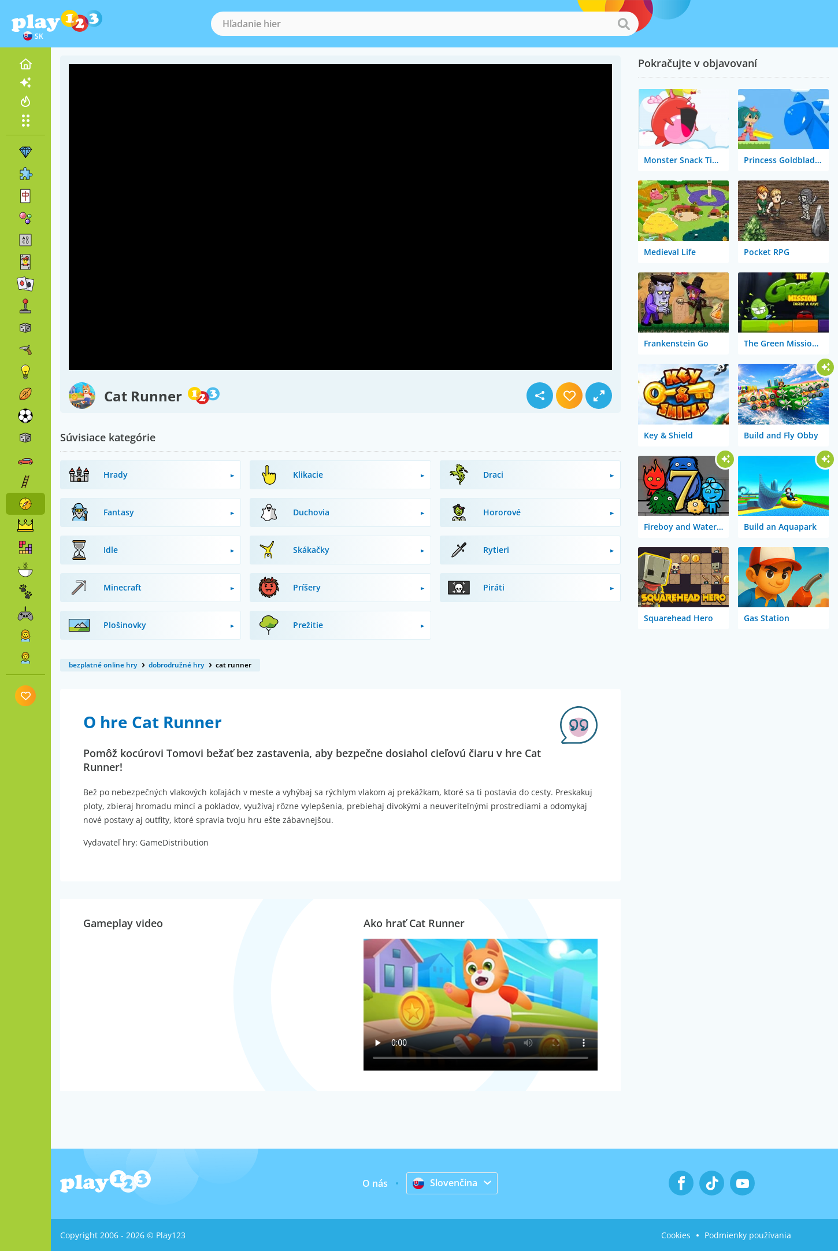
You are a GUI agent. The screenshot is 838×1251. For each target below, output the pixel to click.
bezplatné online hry (103, 665)
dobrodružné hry (176, 665)
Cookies (676, 1235)
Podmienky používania (747, 1235)
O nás (375, 1183)
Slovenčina (445, 1182)
